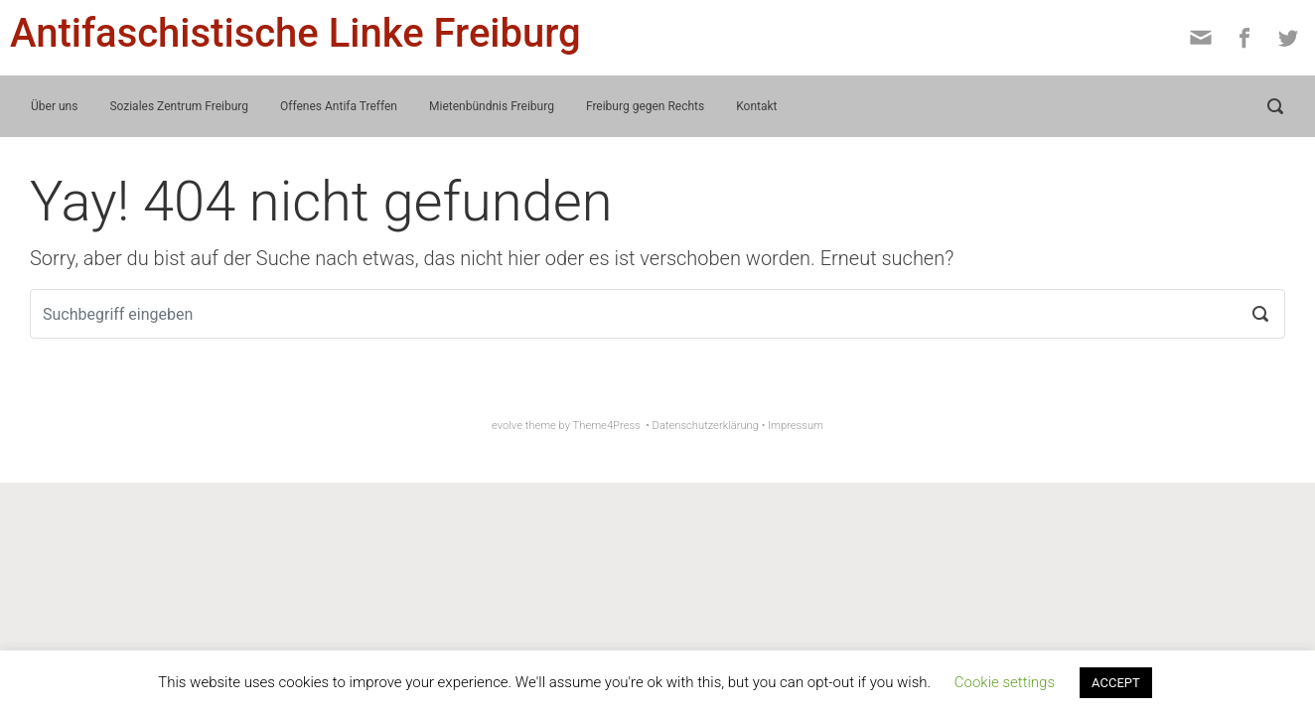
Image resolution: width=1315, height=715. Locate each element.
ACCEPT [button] (1116, 682)
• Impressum (792, 425)
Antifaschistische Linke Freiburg (295, 33)
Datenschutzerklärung (706, 425)
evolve (507, 425)
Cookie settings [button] (1004, 682)
